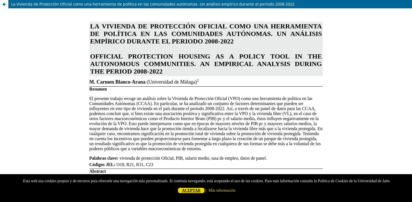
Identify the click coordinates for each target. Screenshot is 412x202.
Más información (222, 190)
